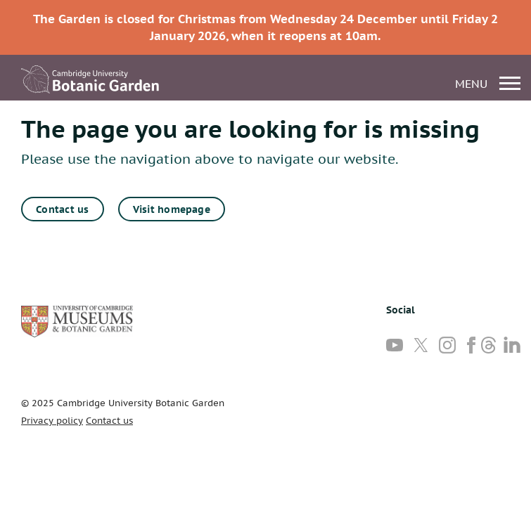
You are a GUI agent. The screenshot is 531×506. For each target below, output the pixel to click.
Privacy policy (52, 421)
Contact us (62, 209)
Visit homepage (171, 209)
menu (487, 83)
